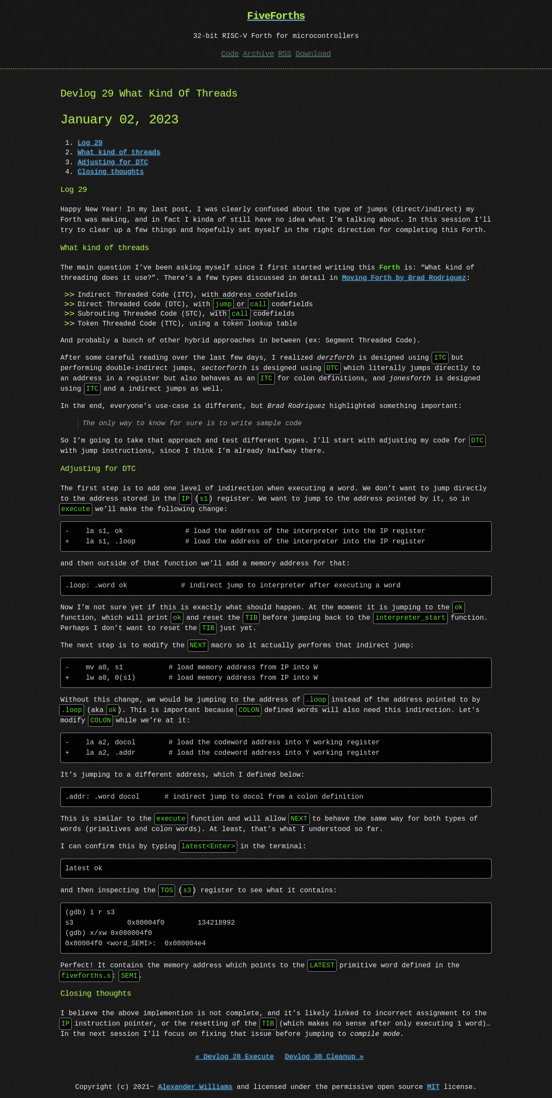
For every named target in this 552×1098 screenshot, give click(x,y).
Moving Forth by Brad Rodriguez (404, 278)
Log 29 (90, 143)
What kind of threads (119, 152)
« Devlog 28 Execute (234, 1057)
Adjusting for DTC (113, 162)
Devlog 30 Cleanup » (324, 1057)
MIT (433, 1087)
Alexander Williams (195, 1087)
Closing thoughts (111, 172)
